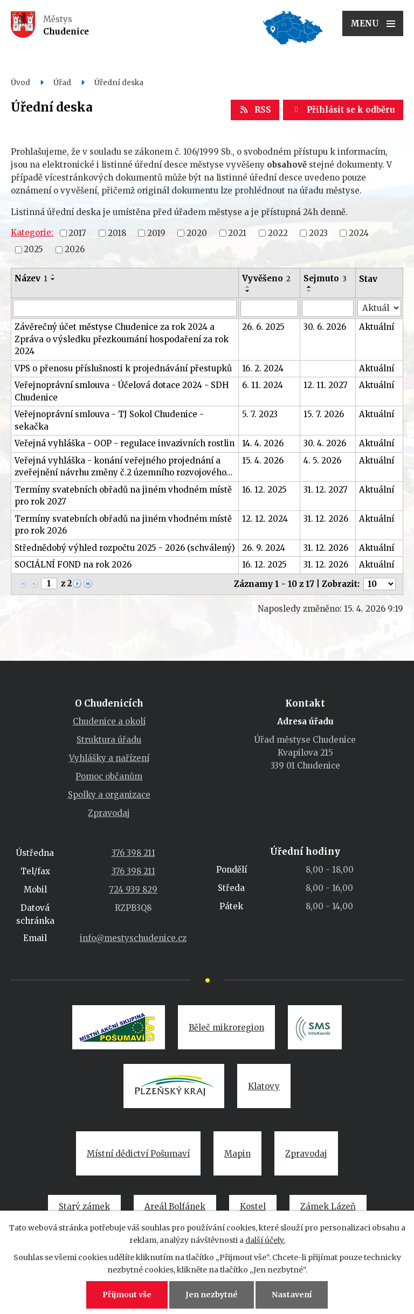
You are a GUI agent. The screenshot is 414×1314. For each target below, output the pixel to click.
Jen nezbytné (211, 1294)
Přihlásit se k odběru (343, 110)
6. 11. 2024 (262, 385)
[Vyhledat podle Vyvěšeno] (269, 308)
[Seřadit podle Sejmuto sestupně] (309, 291)
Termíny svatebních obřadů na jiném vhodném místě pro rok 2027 (123, 496)
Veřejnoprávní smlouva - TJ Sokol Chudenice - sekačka (109, 420)
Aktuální (376, 327)
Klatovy (264, 1086)
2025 (33, 249)
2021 (237, 232)
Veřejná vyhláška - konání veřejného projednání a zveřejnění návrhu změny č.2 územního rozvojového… (123, 466)
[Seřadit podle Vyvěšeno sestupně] (248, 291)
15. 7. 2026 (323, 414)
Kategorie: (32, 232)
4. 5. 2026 (322, 460)
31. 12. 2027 (325, 490)
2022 (278, 232)
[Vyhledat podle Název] (125, 308)
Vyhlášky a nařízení (109, 758)
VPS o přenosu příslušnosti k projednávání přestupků (123, 368)
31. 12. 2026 (325, 519)
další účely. (265, 1240)
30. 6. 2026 (324, 327)
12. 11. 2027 (325, 385)
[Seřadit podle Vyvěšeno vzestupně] (248, 287)
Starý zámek (84, 1206)
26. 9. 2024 (263, 548)
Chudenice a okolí (109, 721)
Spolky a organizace (109, 795)
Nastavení (292, 1294)
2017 (77, 232)
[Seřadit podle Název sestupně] (53, 279)
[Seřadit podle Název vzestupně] (53, 275)
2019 (156, 232)
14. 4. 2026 (263, 443)
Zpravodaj (109, 813)
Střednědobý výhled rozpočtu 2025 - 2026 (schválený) (125, 548)
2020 (197, 232)
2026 (75, 249)
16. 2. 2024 (263, 368)
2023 (318, 232)
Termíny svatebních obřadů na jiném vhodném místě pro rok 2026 (123, 525)
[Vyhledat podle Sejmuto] (328, 308)
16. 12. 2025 (264, 490)
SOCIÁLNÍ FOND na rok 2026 (73, 564)
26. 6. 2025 (263, 327)
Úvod (20, 82)
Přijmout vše (126, 1294)
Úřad (62, 82)
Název (31, 278)
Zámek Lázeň (328, 1206)
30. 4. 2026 (324, 443)
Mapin (237, 1154)
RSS (255, 110)
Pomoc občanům (108, 776)
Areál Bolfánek (174, 1206)
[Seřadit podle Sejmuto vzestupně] (309, 287)
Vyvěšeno (266, 278)
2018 (117, 232)
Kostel (253, 1206)
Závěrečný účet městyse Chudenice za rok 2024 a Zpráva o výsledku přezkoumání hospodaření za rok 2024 (122, 339)
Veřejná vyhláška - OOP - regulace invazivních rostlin (124, 443)
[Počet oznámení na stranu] (379, 584)
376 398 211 (133, 853)
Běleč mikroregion (226, 1027)
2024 (359, 232)
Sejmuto (325, 278)
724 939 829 (133, 889)
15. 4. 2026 (263, 460)
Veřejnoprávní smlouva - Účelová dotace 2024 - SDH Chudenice (122, 391)
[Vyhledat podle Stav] (379, 308)
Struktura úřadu (109, 740)
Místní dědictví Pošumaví (138, 1154)
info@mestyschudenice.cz (133, 938)
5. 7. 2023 (260, 414)
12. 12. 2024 (265, 519)
